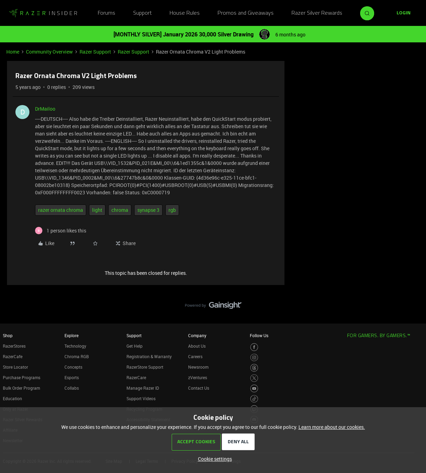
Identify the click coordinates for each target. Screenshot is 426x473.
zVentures (197, 377)
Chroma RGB (76, 356)
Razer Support (95, 51)
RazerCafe (12, 356)
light (97, 210)
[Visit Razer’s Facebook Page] (254, 347)
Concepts (73, 367)
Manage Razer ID (142, 388)
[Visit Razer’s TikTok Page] (254, 399)
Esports (71, 377)
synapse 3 (148, 210)
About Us (197, 346)
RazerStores (14, 346)
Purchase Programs (21, 377)
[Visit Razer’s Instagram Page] (254, 357)
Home (12, 51)
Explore (71, 335)
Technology (75, 346)
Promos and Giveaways (246, 13)
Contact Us (198, 388)
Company (197, 335)
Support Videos (141, 398)
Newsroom (198, 367)
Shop (8, 335)
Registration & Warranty (149, 356)
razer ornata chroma (60, 210)
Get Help (134, 346)
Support (142, 13)
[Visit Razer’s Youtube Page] (254, 388)
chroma (119, 210)
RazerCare (136, 377)
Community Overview (49, 51)
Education (12, 398)
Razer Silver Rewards (316, 13)
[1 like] (60, 230)
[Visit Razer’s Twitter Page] (254, 378)
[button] (403, 13)
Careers (195, 356)
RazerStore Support (144, 367)
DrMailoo (45, 108)
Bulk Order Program (21, 388)
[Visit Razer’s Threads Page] (254, 367)
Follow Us (259, 335)
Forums (106, 13)
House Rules (185, 13)
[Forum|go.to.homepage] (43, 13)
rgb (172, 210)
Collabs (71, 388)
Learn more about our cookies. (331, 427)
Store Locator (15, 367)
